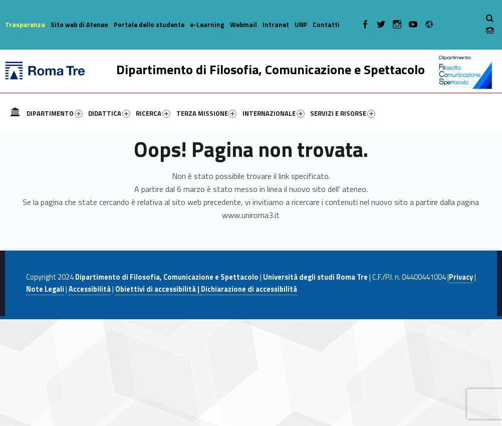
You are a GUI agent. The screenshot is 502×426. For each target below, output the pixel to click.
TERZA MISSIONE (206, 113)
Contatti (326, 25)
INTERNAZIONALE (273, 113)
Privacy (461, 277)
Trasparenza (25, 25)
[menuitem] (15, 113)
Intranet (276, 25)
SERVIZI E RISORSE (342, 113)
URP (301, 25)
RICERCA (153, 113)
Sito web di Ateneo (79, 25)
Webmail (243, 25)
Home (15, 113)
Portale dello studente (149, 25)
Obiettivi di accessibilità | (158, 289)
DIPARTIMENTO (55, 113)
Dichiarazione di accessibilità (249, 289)
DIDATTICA (109, 113)
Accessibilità (90, 289)
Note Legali (45, 289)
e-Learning (207, 25)
